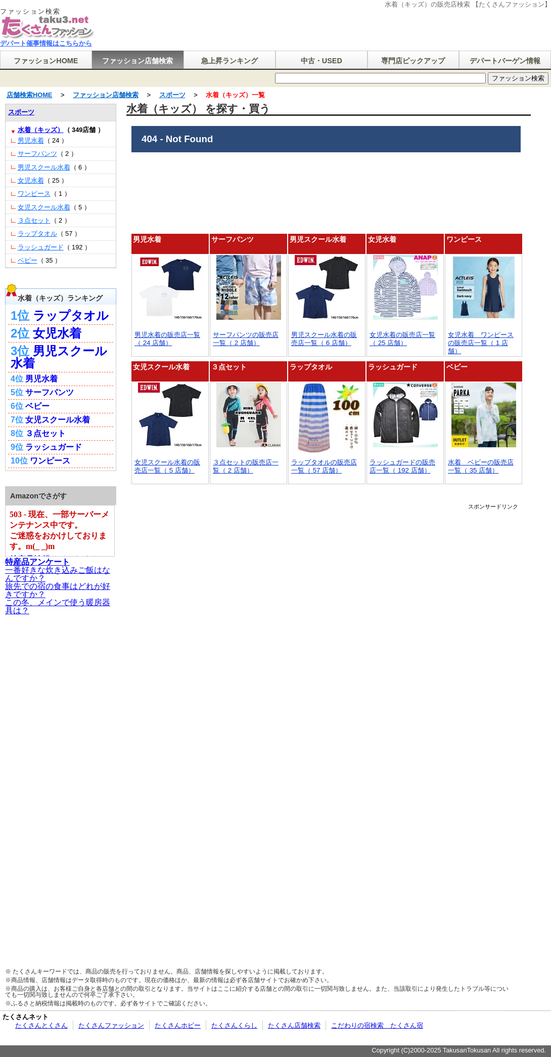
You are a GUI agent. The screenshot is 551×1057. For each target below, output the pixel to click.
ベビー (457, 367)
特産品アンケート (37, 562)
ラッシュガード (393, 367)
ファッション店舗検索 (137, 61)
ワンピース (464, 239)
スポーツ (172, 95)
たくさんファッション (111, 1025)
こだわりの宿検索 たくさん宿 (377, 1025)
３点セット (229, 367)
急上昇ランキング (229, 61)
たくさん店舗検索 (294, 1025)
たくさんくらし (234, 1025)
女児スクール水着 (161, 367)
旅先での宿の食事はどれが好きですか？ (57, 590)
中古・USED (321, 61)
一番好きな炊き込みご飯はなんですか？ (57, 574)
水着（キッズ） (41, 130)
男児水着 (147, 239)
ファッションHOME (46, 61)
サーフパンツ (232, 239)
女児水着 (382, 239)
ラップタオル (311, 367)
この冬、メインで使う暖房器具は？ (57, 606)
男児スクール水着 (318, 239)
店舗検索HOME (29, 95)
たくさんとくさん (41, 1025)
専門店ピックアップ (413, 61)
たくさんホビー (178, 1025)
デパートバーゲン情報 (505, 61)
